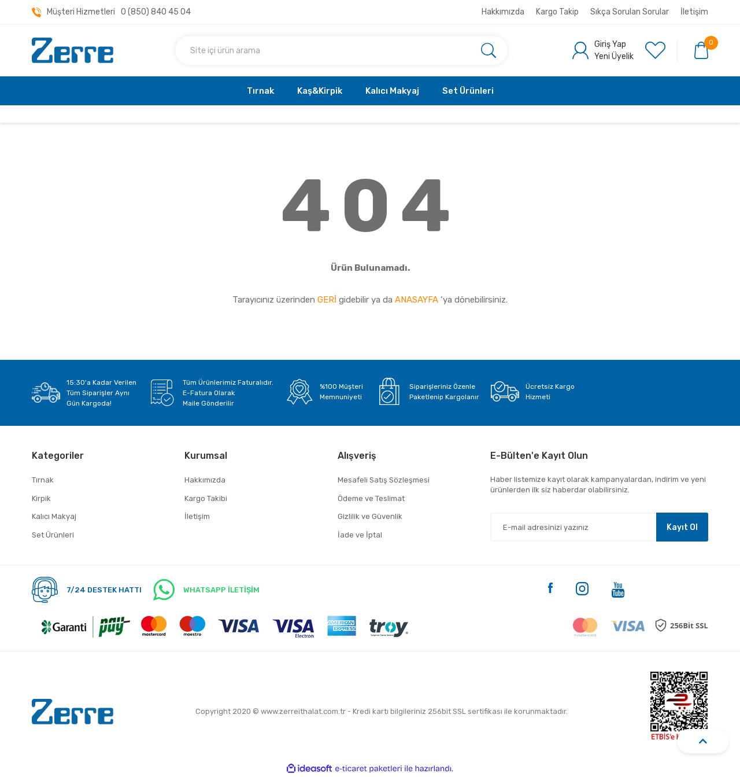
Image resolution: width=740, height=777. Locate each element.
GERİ (326, 299)
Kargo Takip (557, 12)
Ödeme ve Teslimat (371, 498)
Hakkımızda (503, 12)
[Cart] (701, 50)
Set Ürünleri (53, 535)
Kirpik (41, 498)
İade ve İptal (360, 535)
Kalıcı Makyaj (54, 516)
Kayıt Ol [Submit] (682, 527)
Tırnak (43, 480)
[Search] (341, 50)
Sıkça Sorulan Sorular (629, 12)
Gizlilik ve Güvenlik (370, 516)
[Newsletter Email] (599, 527)
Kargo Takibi (205, 498)
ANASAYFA (416, 299)
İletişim (694, 12)
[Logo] (72, 51)
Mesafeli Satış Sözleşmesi (384, 480)
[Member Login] (603, 50)
